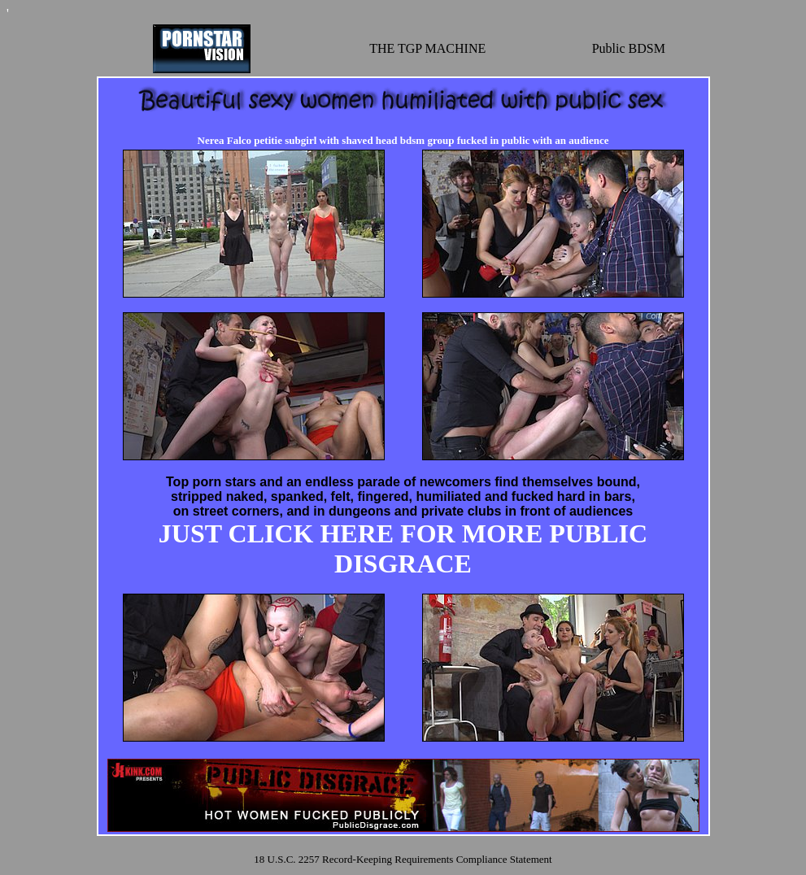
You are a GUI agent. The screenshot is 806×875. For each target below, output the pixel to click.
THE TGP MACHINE (427, 48)
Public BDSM (628, 48)
